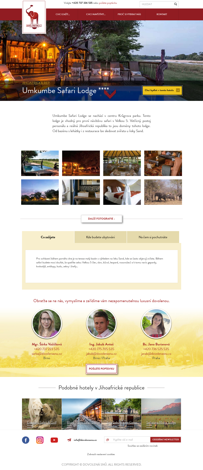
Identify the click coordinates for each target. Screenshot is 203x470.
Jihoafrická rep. (36, 82)
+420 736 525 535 (156, 348)
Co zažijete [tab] (48, 237)
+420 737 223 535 (46, 348)
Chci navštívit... (95, 14)
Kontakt (162, 14)
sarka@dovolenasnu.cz (47, 353)
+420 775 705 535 (101, 348)
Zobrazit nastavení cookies (101, 454)
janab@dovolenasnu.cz (156, 353)
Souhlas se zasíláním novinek (143, 446)
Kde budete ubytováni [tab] (100, 237)
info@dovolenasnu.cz (84, 440)
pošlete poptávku (108, 3)
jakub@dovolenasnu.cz (101, 353)
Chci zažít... (63, 14)
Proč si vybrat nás (129, 14)
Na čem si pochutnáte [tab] (153, 237)
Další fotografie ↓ (101, 219)
